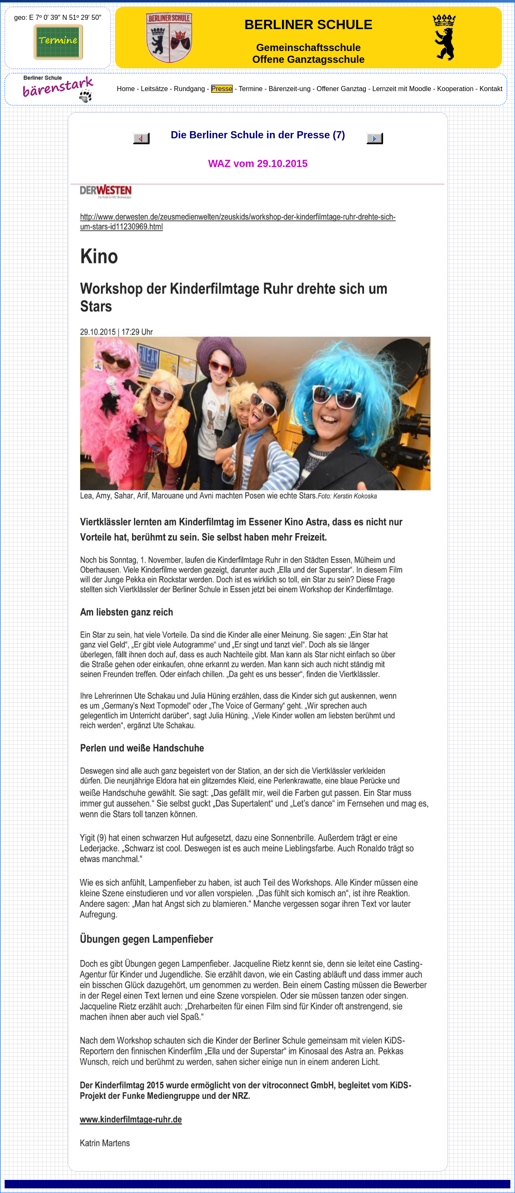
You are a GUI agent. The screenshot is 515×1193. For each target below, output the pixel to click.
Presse (222, 88)
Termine (251, 88)
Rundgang (189, 88)
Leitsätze (154, 88)
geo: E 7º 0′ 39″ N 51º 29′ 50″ (58, 17)
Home (126, 88)
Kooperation (455, 88)
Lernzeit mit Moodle (401, 88)
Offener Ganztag (341, 88)
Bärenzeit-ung (289, 88)
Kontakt (491, 88)
